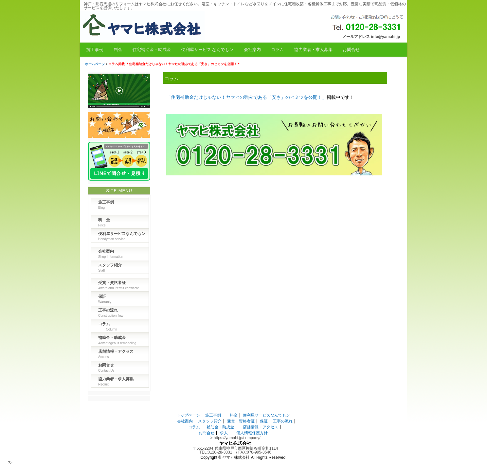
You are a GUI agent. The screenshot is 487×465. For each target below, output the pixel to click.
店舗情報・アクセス (260, 427)
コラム (277, 49)
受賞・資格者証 (241, 421)
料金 (118, 49)
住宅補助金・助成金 (152, 49)
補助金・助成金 (220, 427)
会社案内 (252, 49)
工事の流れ (283, 421)
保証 (264, 421)
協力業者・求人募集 (313, 49)
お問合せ (351, 49)
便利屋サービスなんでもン (266, 415)
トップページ (188, 415)
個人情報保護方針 (252, 433)
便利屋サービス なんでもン (207, 49)
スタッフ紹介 (210, 421)
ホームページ (95, 64)
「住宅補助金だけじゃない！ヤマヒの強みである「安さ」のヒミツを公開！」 (246, 97)
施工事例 (94, 49)
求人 (224, 433)
